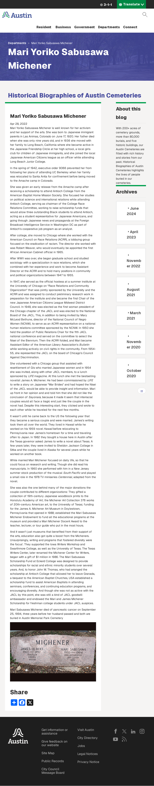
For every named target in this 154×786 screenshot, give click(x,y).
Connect (130, 27)
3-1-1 (108, 5)
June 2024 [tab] (133, 211)
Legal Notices (87, 754)
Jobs (81, 746)
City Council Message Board (53, 771)
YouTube (115, 739)
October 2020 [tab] (134, 370)
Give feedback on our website (54, 743)
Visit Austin (85, 730)
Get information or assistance (55, 732)
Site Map (48, 753)
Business (63, 27)
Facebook (115, 731)
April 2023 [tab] (132, 234)
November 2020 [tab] (134, 341)
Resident (43, 27)
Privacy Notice (88, 762)
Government (84, 27)
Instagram (142, 731)
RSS (124, 739)
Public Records (53, 761)
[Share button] (14, 702)
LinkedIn (133, 731)
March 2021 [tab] (134, 316)
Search (145, 15)
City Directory (87, 738)
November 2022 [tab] (134, 260)
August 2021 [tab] (133, 289)
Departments (109, 27)
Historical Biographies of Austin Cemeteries (74, 95)
